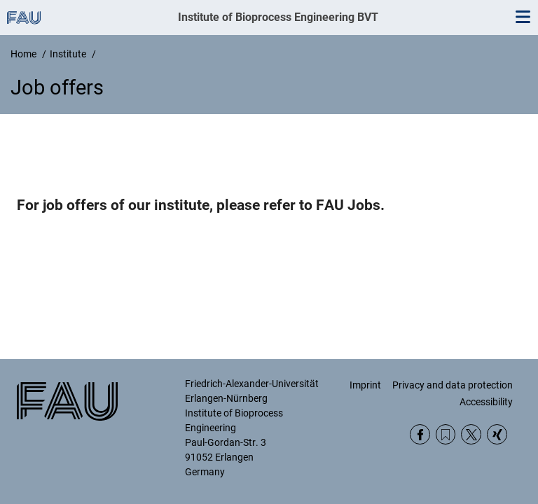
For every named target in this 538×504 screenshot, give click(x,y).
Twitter (471, 434)
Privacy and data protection (452, 385)
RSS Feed (446, 434)
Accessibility (486, 401)
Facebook (420, 434)
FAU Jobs (348, 205)
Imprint (365, 385)
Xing (497, 434)
